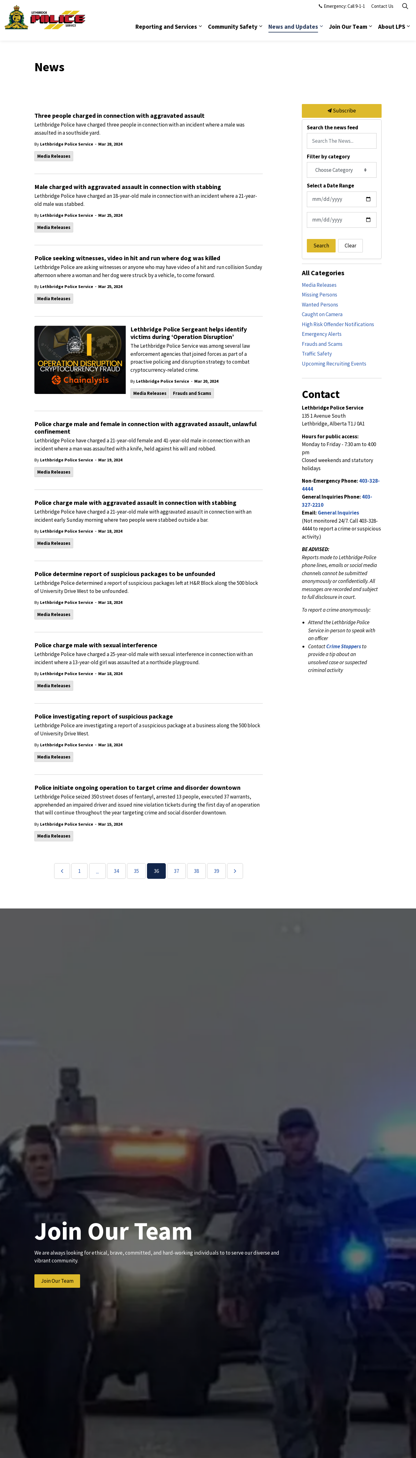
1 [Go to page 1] (79, 871)
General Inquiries (338, 512)
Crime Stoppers (343, 646)
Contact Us (382, 10)
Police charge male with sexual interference (95, 645)
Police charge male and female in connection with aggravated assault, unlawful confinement (145, 427)
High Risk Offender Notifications (338, 324)
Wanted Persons (320, 304)
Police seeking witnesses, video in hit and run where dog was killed (127, 258)
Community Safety (232, 30)
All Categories (323, 272)
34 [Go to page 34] (116, 871)
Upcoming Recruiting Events (334, 363)
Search (321, 245)
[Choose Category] (342, 170)
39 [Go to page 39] (216, 871)
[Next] (235, 871)
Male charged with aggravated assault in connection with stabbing (127, 187)
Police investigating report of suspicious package (103, 716)
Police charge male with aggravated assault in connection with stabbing (135, 502)
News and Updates (293, 30)
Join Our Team (348, 30)
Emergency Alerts (322, 334)
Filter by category (328, 156)
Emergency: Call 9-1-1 (342, 10)
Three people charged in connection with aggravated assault (119, 115)
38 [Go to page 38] (196, 871)
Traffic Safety (317, 353)
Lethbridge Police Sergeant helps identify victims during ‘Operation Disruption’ (188, 333)
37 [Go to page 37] (176, 871)
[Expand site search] (405, 10)
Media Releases (53, 156)
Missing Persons (319, 294)
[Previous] (62, 871)
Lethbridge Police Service (66, 144)
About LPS (391, 30)
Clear (350, 245)
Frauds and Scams (192, 393)
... (97, 871)
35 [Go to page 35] (136, 871)
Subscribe (341, 110)
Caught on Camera (322, 314)
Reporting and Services (166, 30)
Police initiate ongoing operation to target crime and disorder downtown (137, 787)
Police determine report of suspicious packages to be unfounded (124, 574)
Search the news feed (332, 127)
